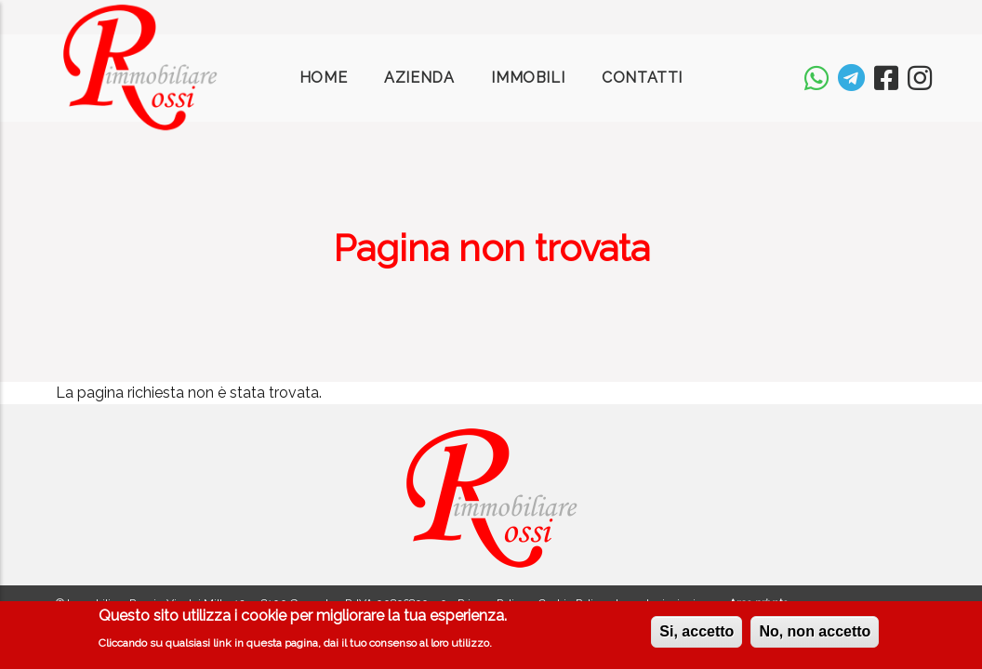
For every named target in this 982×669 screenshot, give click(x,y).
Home (323, 77)
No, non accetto (814, 635)
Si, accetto (696, 635)
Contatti (642, 77)
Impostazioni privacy (667, 603)
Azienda (419, 77)
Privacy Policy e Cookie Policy (531, 603)
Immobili (527, 77)
